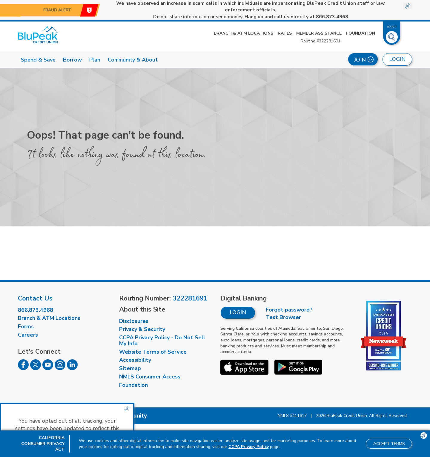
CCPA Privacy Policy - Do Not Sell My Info (162, 340)
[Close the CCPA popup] (127, 409)
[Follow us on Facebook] (23, 368)
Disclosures (133, 321)
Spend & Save (38, 59)
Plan (94, 59)
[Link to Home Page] (38, 34)
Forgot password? (289, 309)
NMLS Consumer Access (149, 376)
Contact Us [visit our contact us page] (35, 298)
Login (238, 312)
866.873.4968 (35, 310)
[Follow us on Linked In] (72, 368)
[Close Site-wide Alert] (407, 6)
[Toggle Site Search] (392, 34)
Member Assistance (319, 33)
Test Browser (283, 317)
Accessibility (135, 360)
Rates (285, 33)
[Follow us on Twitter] (35, 368)
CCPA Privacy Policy (248, 447)
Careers (28, 334)
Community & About (133, 59)
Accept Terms (389, 444)
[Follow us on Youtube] (47, 368)
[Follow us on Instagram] (60, 368)
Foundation (360, 33)
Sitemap (130, 368)
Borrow (72, 59)
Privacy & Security (142, 329)
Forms (26, 326)
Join (364, 59)
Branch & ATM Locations (243, 33)
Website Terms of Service (153, 351)
